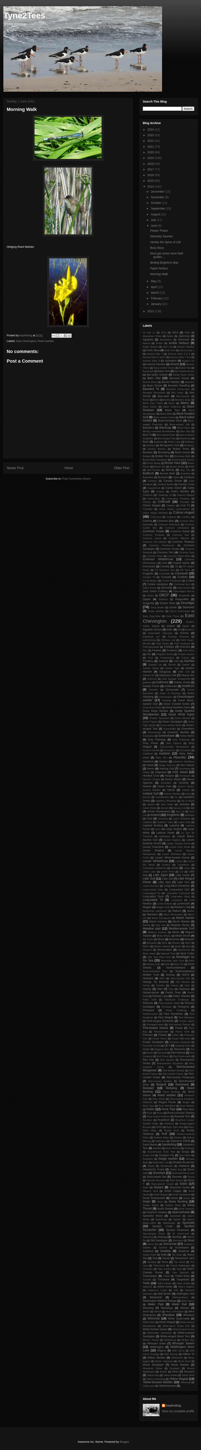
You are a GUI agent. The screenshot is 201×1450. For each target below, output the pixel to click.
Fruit (150, 657)
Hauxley (179, 757)
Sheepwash (166, 1166)
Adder (170, 336)
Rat (192, 1049)
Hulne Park (164, 786)
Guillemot (148, 753)
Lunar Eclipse (164, 903)
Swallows (183, 1251)
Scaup (185, 1151)
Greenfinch (187, 728)
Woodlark (175, 1368)
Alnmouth (183, 339)
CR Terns (185, 570)
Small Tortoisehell (181, 1194)
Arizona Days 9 (151, 360)
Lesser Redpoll (153, 850)
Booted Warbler (157, 449)
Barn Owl (154, 378)
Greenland (148, 736)
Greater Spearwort (159, 718)
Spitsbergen (169, 1223)
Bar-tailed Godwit (157, 374)
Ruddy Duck (171, 1130)
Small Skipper (160, 1194)
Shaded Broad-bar (183, 1162)
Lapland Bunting (153, 825)
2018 (151, 163)
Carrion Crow (186, 484)
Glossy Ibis (187, 675)
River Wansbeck (167, 1106)
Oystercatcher (151, 992)
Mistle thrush (182, 935)
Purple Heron (159, 1038)
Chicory (147, 502)
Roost (160, 1113)
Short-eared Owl (156, 1176)
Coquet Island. (181, 562)
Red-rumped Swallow (160, 1081)
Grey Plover (150, 743)
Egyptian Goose (152, 629)
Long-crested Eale (153, 889)
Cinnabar (184, 502)
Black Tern (172, 410)
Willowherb (177, 1357)
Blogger (124, 1441)
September (158, 208)
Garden (186, 664)
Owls (171, 989)
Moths (178, 946)
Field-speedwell (151, 647)
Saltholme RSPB (180, 1141)
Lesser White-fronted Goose (172, 857)
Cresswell (181, 573)
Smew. (187, 1198)
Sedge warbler (168, 1158)
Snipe (146, 1201)
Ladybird (147, 822)
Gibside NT (149, 675)
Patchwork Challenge (177, 999)
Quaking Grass (183, 1045)
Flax (145, 650)
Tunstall (147, 1279)
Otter (160, 989)
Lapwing (174, 825)
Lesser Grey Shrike (179, 847)
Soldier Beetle (151, 1205)
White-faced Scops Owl (176, 1326)
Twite (146, 1283)
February (157, 298)
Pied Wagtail (165, 1017)
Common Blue (165, 520)
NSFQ (185, 974)
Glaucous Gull (167, 675)
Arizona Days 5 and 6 (154, 357)
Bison (172, 403)
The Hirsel (179, 1262)
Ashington (171, 360)
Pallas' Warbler (181, 996)
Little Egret (160, 875)
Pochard (148, 1035)
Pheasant (148, 1010)
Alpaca (146, 343)
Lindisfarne (183, 864)
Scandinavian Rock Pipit (161, 1151)
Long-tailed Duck (153, 896)
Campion (152, 481)
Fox (149, 654)
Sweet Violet (149, 1254)
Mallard (176, 910)
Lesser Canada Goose (178, 843)
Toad (179, 1269)
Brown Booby (153, 463)
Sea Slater (185, 1155)
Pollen (176, 1035)
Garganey (165, 671)
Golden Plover (151, 686)
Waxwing (148, 1308)
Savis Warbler (172, 1148)
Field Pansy (162, 643)
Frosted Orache (186, 654)
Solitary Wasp (173, 1205)
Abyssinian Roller (152, 336)
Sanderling (169, 1144)
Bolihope (190, 442)
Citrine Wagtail (151, 505)
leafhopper (164, 836)
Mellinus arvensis (157, 932)
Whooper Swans (183, 1343)
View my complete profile (178, 1411)
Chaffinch (148, 495)
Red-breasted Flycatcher (170, 1063)
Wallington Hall (185, 1293)
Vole (176, 1290)
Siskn (145, 1187)
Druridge (187, 603)
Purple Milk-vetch (181, 1038)
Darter (150, 595)
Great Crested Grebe (176, 703)
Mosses (176, 943)
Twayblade (183, 1279)
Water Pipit (156, 1304)
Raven (149, 1052)
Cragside (148, 573)
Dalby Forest (149, 588)
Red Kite (148, 1059)
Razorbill (162, 1052)
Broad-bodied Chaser (183, 459)
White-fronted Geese (155, 1329)
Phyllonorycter (150, 1014)
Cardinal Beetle (165, 484)
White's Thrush (151, 1340)
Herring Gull (167, 768)
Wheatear (168, 1315)
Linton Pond (167, 871)
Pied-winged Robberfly (160, 1021)
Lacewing (163, 818)
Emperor (189, 629)
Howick (147, 786)
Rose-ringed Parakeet (158, 1116)
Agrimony (184, 336)
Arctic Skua (153, 350)
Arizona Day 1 (187, 350)
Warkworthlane (180, 1297)
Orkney (174, 985)
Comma (147, 520)
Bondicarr (189, 445)
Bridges (147, 456)
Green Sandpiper (172, 721)
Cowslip (165, 566)
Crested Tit (149, 577)
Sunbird (163, 1247)
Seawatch (148, 1159)
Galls (176, 661)
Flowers (156, 650)
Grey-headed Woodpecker (174, 746)
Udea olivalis (183, 1283)
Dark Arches (183, 588)
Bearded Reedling (179, 385)
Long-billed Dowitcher (177, 885)
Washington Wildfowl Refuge (160, 1300)
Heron (150, 768)
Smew (174, 1198)
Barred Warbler (171, 382)
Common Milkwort (179, 538)
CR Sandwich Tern (165, 570)
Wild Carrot (178, 1350)
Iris (176, 797)
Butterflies (148, 477)
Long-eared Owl (179, 889)
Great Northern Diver (178, 707)
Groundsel (185, 750)
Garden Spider (151, 668)
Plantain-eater (161, 1031)
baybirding (173, 1405)
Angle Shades (150, 346)
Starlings (177, 1236)
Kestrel (155, 814)
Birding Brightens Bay (164, 262)
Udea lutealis (164, 1283)
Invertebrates (162, 797)
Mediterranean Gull (181, 928)
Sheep (151, 1166)
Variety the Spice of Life (165, 242)
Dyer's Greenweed (180, 611)
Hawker (163, 761)
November (158, 197)
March (155, 292)
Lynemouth (183, 903)
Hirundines (184, 768)
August (156, 214)
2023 (151, 135)
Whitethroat (170, 1340)
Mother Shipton (162, 946)
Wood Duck (184, 1361)
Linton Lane (149, 871)
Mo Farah (148, 939)
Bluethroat (185, 438)
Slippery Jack (150, 1191)
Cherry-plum (153, 498)
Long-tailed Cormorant (178, 893)
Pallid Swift (149, 999)
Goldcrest (162, 682)
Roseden (147, 1120)
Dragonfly (148, 603)
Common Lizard (152, 538)
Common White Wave (179, 556)
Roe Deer (188, 1109)
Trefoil (166, 1276)
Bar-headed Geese (184, 371)
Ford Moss (188, 650)
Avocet (174, 364)
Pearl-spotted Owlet (168, 1003)
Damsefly (166, 587)
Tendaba (151, 1262)
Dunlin (173, 607)
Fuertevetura (167, 657)
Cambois (189, 477)
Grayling (166, 700)
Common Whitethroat (158, 559)
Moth (188, 943)
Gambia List (155, 664)
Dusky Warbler (156, 611)
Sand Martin (150, 1144)
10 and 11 (149, 332)
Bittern (184, 403)
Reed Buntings (171, 1092)
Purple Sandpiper (153, 1042)
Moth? (146, 946)
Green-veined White (171, 725)
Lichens (166, 864)
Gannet (172, 664)
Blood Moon (183, 428)
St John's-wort (181, 1233)
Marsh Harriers (158, 921)
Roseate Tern (182, 1116)
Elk (179, 629)
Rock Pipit (168, 1109)
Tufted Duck (182, 1276)
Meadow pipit (152, 928)
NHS (167, 964)
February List (168, 640)
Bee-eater (163, 396)
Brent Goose (182, 452)
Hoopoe (169, 775)
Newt (192, 960)
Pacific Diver (173, 992)
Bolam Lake (174, 442)
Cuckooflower (150, 580)
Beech (146, 400)
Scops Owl (148, 1155)
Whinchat (153, 1318)
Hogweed (160, 772)
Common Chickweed (177, 528)
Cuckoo (182, 577)
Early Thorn (172, 616)
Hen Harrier (187, 765)
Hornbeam (184, 776)
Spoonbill (188, 1222)
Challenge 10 (165, 495)
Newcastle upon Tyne (172, 960)
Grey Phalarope (181, 739)
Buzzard (163, 477)
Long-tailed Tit (153, 899)
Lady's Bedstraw (181, 818)
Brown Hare (173, 463)
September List (160, 1162)
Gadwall (163, 661)
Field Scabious (182, 643)
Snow (160, 1201)
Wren (175, 1371)
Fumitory (148, 661)
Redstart (148, 1088)
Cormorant (149, 566)
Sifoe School (176, 1180)
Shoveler (177, 1176)
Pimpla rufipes (186, 1021)
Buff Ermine (153, 470)
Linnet (174, 868)
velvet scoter (165, 1286)
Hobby (146, 772)
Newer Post (15, 468)
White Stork (149, 1322)
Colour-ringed (183, 512)
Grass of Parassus (170, 693)
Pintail (178, 1028)
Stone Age (152, 1244)
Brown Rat (159, 466)
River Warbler (187, 1106)
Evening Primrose (178, 636)
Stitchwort (178, 1240)
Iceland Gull (150, 793)
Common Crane (153, 531)
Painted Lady (160, 996)
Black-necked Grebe (164, 417)
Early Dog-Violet (151, 616)
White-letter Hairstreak (159, 1333)
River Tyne (148, 1106)
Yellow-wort (149, 1386)
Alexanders (166, 339)
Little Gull (149, 878)
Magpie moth (163, 907)
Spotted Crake (162, 1226)
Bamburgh (148, 371)
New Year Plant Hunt (159, 957)
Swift (163, 1254)
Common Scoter (169, 548)
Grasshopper (166, 697)
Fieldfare (169, 646)
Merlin (175, 932)
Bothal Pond (181, 448)
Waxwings (167, 1308)
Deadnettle (184, 595)
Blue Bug (185, 431)
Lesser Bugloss (172, 840)
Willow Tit (188, 1354)
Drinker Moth (167, 603)
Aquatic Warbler (185, 346)
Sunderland (181, 1247)
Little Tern (183, 882)
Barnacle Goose (179, 378)
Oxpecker (184, 989)
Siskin (183, 1183)
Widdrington (157, 1347)
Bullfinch (148, 473)
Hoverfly (184, 782)
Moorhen (174, 939)
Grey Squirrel (173, 743)
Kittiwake (189, 815)
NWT (162, 978)
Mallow (190, 911)
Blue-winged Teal (167, 438)
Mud (188, 946)
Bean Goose (154, 385)
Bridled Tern (162, 456)
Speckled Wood (152, 1215)
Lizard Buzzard (151, 886)
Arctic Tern (169, 350)
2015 (151, 180)
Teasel (166, 1258)
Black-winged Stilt (179, 424)
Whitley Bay (187, 1340)
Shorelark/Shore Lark (183, 1173)
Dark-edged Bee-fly (184, 591)
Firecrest (185, 646)
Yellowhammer (167, 1385)
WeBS (146, 1311)
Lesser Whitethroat (155, 861)
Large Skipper (174, 829)
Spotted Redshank (177, 1230)
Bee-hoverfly (183, 396)
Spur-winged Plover (154, 1233)
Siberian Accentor (156, 1180)
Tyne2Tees (24, 15)
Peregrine (183, 1006)
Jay (192, 807)
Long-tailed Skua (180, 896)
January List (179, 808)
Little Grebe (183, 875)
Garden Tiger (172, 668)
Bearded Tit (151, 389)
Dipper (147, 599)
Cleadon (170, 505)
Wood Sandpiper (153, 1364)
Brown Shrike (177, 466)
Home (68, 468)
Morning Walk (159, 274)
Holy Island (180, 772)
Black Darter (150, 406)
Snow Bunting (178, 1201)
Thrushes (148, 1269)
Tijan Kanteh (164, 1269)
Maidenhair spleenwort (155, 911)
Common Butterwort (169, 524)
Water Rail (179, 1304)
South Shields (165, 1208)
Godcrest (152, 679)
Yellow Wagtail (178, 1378)
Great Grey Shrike (152, 707)
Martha (146, 925)
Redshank (182, 1084)
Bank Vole (164, 371)
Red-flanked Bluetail (173, 1070)
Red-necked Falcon (173, 1074)
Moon (160, 939)
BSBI (192, 466)
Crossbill (166, 577)
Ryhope (178, 1137)
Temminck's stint (184, 1258)
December (158, 191)
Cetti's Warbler (180, 491)
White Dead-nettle (179, 1318)
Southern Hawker (157, 1212)
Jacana (151, 804)
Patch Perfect (159, 268)
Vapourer (147, 1286)
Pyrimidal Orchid (151, 1045)
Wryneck (189, 1371)
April (154, 287)
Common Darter (180, 531)
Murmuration (164, 949)
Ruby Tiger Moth (175, 1127)
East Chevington (26, 341)
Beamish (189, 382)
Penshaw (166, 1007)
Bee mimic (177, 392)
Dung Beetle (157, 607)
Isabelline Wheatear (165, 801)
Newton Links (153, 964)
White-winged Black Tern (175, 1336)
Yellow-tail (185, 1382)
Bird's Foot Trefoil (153, 403)
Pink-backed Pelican (180, 1024)
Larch (158, 829)
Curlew (190, 580)
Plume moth (182, 1031)
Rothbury (169, 1123)
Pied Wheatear (186, 1017)
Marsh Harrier (185, 917)
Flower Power (159, 230)
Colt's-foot (156, 517)
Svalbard (148, 1251)
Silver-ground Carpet (162, 1184)
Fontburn (172, 650)
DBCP (164, 595)
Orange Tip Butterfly (156, 981)
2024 (151, 129)
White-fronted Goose (183, 1329)
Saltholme (160, 1141)
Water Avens (187, 1301)
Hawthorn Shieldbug (183, 761)
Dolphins (163, 599)
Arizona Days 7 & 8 (180, 357)
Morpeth (189, 939)
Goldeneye (170, 686)
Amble (159, 343)
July (154, 220)
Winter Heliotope (164, 1361)
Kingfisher (173, 814)
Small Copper (173, 1191)
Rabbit (146, 1049)
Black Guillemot (172, 406)
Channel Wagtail (185, 495)
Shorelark (159, 1172)
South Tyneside (186, 1208)
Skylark (158, 1187)
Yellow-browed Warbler (158, 1382)
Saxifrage (189, 1148)
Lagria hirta (184, 822)
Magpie (147, 907)
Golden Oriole (182, 682)
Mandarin (152, 914)
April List (167, 346)
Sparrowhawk (181, 1212)
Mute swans (149, 953)
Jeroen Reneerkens (158, 811)
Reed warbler (46, 341)
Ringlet (186, 1102)
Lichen (178, 861)
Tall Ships (177, 1254)
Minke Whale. (164, 936)
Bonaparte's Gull (169, 445)
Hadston (164, 753)
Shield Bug (176, 1169)
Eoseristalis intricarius (160, 633)
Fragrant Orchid (164, 654)
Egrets (186, 626)
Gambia (189, 661)
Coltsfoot (171, 517)
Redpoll (161, 1084)
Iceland (185, 790)
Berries (167, 400)
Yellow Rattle (170, 1375)
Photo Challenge (176, 1010)
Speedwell (175, 1216)
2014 (151, 186)
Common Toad (186, 552)
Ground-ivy (169, 750)
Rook (149, 1113)
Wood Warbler (180, 1364)
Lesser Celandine (153, 847)
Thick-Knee (159, 1265)
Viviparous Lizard (157, 1290)
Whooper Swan (156, 1343)
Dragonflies (182, 599)
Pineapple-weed (155, 1024)
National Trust (168, 953)
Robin (150, 1109)
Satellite (157, 1148)
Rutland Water (161, 1137)
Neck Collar (187, 953)
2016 (151, 175)
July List (180, 811)
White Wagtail (167, 1322)
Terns (165, 1262)
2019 (151, 158)
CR (176, 566)
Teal (154, 1258)
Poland (162, 1035)
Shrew (191, 1177)
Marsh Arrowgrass (161, 918)
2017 (151, 169)
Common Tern (165, 552)
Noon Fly (179, 964)
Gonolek (153, 689)
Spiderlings (161, 1219)
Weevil (157, 1311)
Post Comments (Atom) (76, 478)
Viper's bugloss (186, 1286)
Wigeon (161, 1350)
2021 (151, 146)
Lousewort (176, 900)
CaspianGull (153, 488)
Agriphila (148, 339)
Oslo (187, 985)
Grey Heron (187, 735)
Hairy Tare (161, 757)
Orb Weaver (183, 982)
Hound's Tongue (151, 779)
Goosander (172, 689)
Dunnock (188, 607)
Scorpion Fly (166, 1155)
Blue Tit (147, 434)
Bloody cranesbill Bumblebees (159, 431)
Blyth (146, 441)
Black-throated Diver (170, 420)
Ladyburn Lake (165, 822)
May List (160, 925)
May (154, 281)
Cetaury (160, 491)
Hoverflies (166, 783)
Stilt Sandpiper (159, 1240)
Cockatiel (147, 509)
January (156, 304)
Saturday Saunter (161, 236)
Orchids (160, 985)
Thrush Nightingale (180, 1265)
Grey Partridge (157, 739)
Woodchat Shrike (152, 1368)
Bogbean (158, 442)
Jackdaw (184, 804)
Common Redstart (183, 541)
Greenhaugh (154, 732)
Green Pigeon (150, 721)
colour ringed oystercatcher (174, 509)
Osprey (147, 989)
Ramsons (179, 1049)
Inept (188, 793)
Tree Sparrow (180, 1272)
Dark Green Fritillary (155, 591)
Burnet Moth (167, 473)
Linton (187, 868)
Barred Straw (150, 382)
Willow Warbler (156, 1357)
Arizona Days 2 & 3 (179, 354)
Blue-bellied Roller (165, 435)
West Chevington (175, 1311)
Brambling (164, 452)
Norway (170, 974)
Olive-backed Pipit (180, 978)
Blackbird (148, 427)
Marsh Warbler (181, 921)
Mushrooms (184, 949)
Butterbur (185, 473)
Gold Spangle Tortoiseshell (176, 679)
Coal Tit (185, 505)
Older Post (121, 468)
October (156, 202)
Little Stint (164, 882)
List (181, 871)
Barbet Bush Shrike (183, 374)
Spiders (177, 1219)
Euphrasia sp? (151, 636)
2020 (151, 152)
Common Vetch (155, 556)
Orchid (146, 985)
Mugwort (147, 949)
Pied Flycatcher (173, 1013)
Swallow (165, 1251)
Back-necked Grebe (164, 368)
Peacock (148, 1003)
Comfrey (185, 517)
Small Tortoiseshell (154, 1198)
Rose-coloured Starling (180, 1112)
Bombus (151, 445)
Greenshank (166, 735)
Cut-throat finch (182, 584)
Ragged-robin (162, 1049)
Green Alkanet (182, 718)
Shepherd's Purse (153, 1169)
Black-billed (166, 414)
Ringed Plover (167, 1102)
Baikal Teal (185, 368)
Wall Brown (164, 1293)
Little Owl (167, 878)
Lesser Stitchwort (171, 854)
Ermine (184, 633)
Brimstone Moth (182, 456)
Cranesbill (164, 573)
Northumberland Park (155, 971)
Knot (149, 818)
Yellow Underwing (155, 1379)
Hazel (150, 765)
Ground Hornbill (151, 750)
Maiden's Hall (182, 907)
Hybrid (171, 789)
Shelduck (184, 1165)
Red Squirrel (167, 1060)
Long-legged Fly (151, 893)
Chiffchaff (164, 501)
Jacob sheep (149, 808)
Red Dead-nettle (182, 1056)
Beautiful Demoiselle (154, 392)
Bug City (185, 470)
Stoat (190, 1240)
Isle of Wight (187, 801)
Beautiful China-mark (177, 389)
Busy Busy (157, 247)
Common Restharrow (161, 545)
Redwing (171, 1088)
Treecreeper (150, 1276)
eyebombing (149, 640)
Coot (164, 562)
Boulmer (148, 452)
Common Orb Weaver (155, 542)
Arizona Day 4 (155, 354)
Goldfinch (188, 686)
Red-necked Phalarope (180, 1077)
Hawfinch (148, 761)
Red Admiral (178, 1052)
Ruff (164, 1133)
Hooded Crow (151, 775)
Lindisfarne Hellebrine (154, 868)
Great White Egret (182, 714)
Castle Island (174, 487)
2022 (151, 140)
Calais (176, 477)
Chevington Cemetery (178, 498)
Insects (146, 797)
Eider (170, 629)
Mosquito (152, 943)
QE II (167, 1045)
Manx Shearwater (173, 914)
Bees (156, 400)
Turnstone (163, 1279)
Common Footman (153, 535)
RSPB (159, 1127)
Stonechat (170, 1244)
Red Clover (163, 1056)
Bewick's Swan (183, 400)
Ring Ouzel (159, 1099)
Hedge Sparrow (167, 765)
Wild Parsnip (171, 1354)
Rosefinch (163, 1120)
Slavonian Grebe (180, 1187)
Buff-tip (170, 470)
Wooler (163, 1371)
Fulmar (185, 657)
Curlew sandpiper (157, 584)
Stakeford (148, 1237)
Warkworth (155, 1297)
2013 (151, 311)
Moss (164, 943)
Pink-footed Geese (155, 1028)
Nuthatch (148, 978)
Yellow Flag (153, 1375)
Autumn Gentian (155, 364)
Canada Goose (172, 480)
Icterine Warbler (172, 793)
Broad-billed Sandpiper (155, 459)
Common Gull (181, 535)
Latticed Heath (165, 832)
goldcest (147, 682)
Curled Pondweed (171, 580)
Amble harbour (179, 343)
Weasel (184, 1308)
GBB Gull (183, 671)
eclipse (171, 626)
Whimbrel (188, 1315)
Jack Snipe (167, 804)
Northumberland (175, 967)
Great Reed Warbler (155, 711)
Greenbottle (170, 729)
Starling (161, 1236)
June (154, 225)
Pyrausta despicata (180, 1042)
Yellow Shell (188, 1375)
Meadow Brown (180, 925)
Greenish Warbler (178, 732)
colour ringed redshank (155, 513)
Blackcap (165, 427)
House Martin (173, 779)
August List (188, 360)
